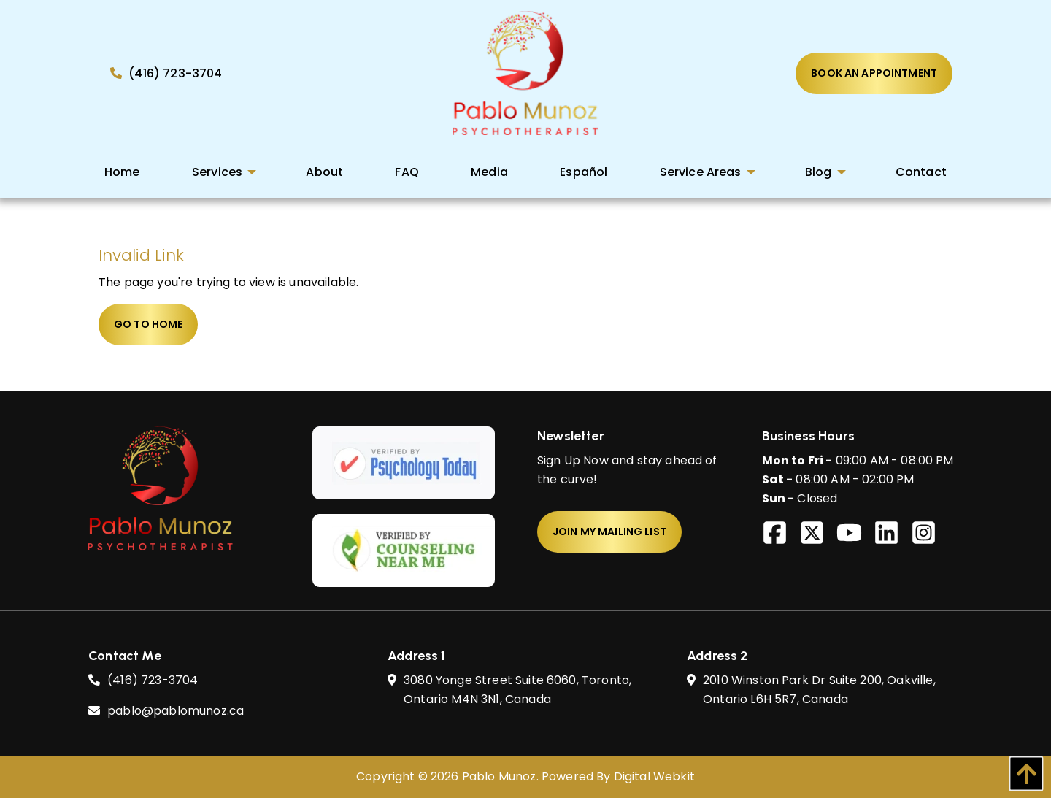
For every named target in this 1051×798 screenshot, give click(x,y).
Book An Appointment (874, 73)
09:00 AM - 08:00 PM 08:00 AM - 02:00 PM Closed (858, 479)
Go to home (148, 324)
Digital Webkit (654, 776)
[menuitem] (122, 171)
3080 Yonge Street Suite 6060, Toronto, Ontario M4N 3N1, (517, 690)
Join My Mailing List (609, 531)
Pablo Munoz (499, 776)
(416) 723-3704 (166, 73)
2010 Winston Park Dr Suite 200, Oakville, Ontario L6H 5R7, (819, 690)
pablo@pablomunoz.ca (175, 710)
